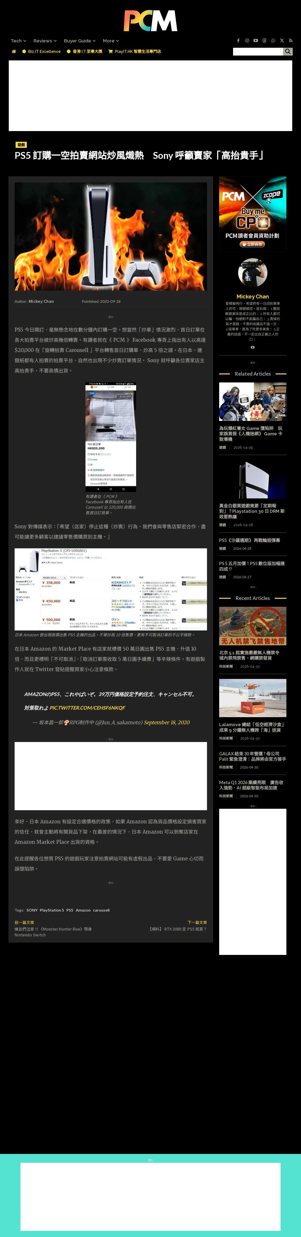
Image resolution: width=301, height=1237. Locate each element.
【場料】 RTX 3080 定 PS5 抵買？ (177, 929)
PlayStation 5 (52, 910)
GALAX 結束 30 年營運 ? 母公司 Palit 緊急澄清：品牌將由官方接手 (252, 756)
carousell (101, 910)
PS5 (69, 910)
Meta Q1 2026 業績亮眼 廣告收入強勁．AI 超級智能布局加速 (251, 785)
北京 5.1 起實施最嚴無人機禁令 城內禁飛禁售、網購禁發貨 (251, 655)
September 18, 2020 (166, 722)
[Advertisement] (150, 94)
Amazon (83, 910)
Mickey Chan (41, 301)
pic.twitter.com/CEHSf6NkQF (87, 708)
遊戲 (21, 145)
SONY (32, 910)
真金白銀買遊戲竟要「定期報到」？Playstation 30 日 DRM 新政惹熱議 (252, 511)
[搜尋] (288, 52)
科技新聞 (226, 666)
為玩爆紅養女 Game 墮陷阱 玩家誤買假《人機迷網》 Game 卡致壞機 (250, 434)
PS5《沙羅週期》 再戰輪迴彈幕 (249, 540)
